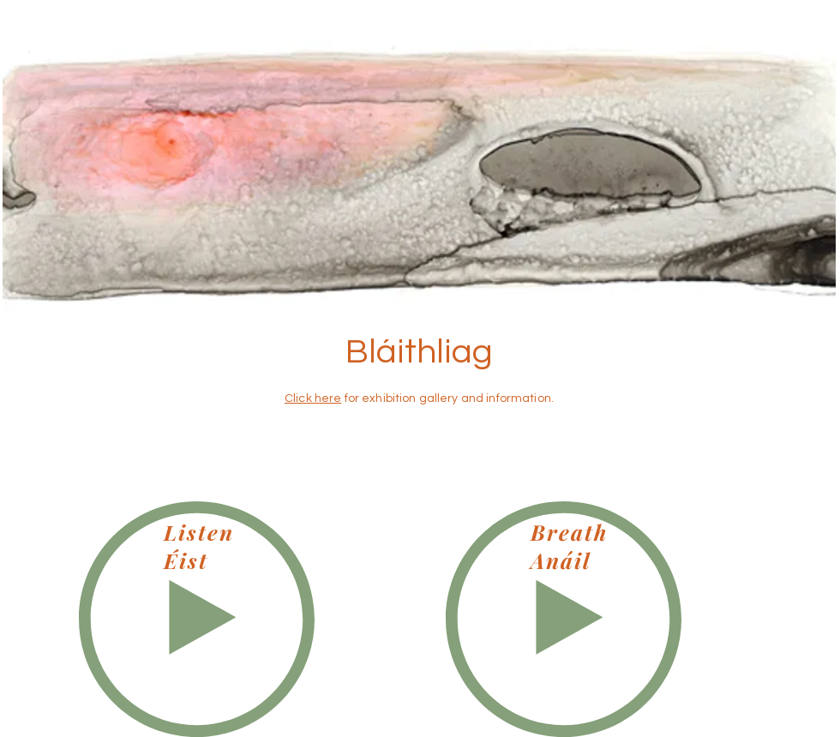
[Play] (197, 619)
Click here (313, 398)
